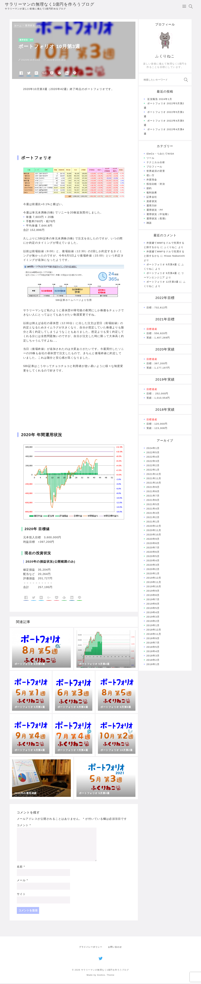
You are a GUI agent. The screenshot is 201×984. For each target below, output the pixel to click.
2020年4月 (153, 561)
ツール (151, 158)
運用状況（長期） (157, 219)
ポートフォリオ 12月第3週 (163, 282)
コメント (24, 826)
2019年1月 (153, 626)
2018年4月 (153, 652)
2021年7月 (153, 496)
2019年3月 (153, 617)
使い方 (151, 176)
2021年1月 (153, 522)
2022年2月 (153, 466)
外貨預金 (152, 180)
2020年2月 (153, 570)
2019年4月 (153, 613)
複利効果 (152, 193)
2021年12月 (154, 474)
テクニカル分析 (156, 163)
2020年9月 (153, 539)
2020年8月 (153, 544)
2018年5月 (153, 647)
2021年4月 (153, 509)
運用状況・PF (33, 26)
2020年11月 (154, 531)
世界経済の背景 (156, 171)
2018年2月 (153, 660)
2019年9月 (153, 591)
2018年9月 (153, 639)
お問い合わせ (115, 948)
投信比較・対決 (156, 184)
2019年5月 (153, 608)
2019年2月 (153, 621)
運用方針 (152, 206)
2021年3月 (153, 513)
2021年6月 (153, 500)
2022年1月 (153, 470)
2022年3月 (153, 461)
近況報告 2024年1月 (159, 99)
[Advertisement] (73, 121)
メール (22, 881)
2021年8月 (153, 492)
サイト (21, 894)
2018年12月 (154, 630)
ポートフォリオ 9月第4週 (162, 265)
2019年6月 (153, 604)
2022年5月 (153, 453)
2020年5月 (153, 557)
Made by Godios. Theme (100, 976)
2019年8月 (153, 595)
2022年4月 (153, 457)
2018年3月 (153, 656)
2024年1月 (153, 448)
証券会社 (152, 197)
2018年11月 (154, 634)
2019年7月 (153, 600)
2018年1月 (153, 665)
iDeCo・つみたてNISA (160, 154)
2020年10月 (154, 535)
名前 (21, 867)
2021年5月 (153, 505)
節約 (149, 189)
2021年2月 (153, 518)
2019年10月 (154, 587)
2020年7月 (153, 548)
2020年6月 (153, 552)
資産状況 (152, 202)
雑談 (149, 223)
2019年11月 (154, 582)
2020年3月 (153, 565)
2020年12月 (154, 526)
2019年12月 (154, 578)
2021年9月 (153, 487)
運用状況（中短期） (158, 215)
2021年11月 (154, 479)
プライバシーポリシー (90, 948)
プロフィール (154, 167)
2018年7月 (153, 643)
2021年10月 (154, 483)
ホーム (18, 26)
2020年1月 (153, 574)
